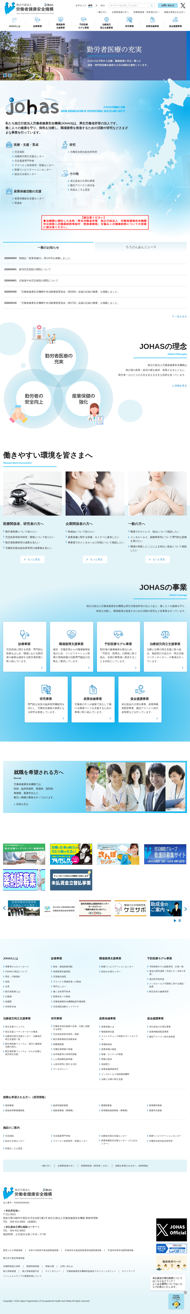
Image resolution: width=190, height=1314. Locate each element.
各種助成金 (106, 1044)
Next (185, 908)
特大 (103, 5)
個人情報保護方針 (30, 1271)
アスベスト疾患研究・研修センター (34, 165)
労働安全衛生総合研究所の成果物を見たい (28, 548)
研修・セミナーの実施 (112, 1054)
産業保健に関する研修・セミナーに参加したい (93, 537)
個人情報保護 (9, 1271)
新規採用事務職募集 (15, 1110)
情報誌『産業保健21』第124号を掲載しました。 (45, 258)
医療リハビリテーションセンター (33, 169)
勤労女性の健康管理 (159, 991)
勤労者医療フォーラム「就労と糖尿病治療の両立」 (23, 1045)
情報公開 (49, 1266)
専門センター (59, 986)
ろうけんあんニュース (141, 247)
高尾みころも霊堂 (13, 1148)
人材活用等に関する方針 (65, 1064)
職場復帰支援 (107, 1031)
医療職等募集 (155, 1105)
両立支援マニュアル (15, 1026)
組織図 (8, 1001)
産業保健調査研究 (109, 1069)
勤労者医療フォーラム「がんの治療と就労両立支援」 (23, 1053)
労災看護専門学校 (61, 1136)
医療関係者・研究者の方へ (146, 12)
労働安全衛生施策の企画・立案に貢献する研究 (71, 1027)
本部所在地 (10, 1006)
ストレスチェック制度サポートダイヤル (119, 1037)
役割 (7, 981)
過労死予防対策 (156, 979)
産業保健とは (107, 1026)
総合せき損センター (26, 174)
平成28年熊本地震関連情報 (121, 1250)
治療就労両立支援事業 (106, 26)
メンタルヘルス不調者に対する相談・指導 (167, 985)
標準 (90, 5)
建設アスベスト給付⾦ (82, 185)
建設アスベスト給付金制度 (162, 1036)
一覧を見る (181, 316)
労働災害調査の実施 (62, 1049)
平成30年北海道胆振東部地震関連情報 (83, 1250)
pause (10, 75)
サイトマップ (128, 1271)
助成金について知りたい (81, 531)
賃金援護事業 (175, 26)
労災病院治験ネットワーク (66, 1006)
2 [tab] (31, 75)
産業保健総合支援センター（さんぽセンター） (119, 1142)
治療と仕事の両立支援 (112, 1079)
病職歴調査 (58, 1044)
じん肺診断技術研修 (62, 1059)
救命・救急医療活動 (62, 966)
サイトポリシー (52, 1271)
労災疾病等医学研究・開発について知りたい (29, 537)
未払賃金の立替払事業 (160, 1026)
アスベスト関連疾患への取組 (67, 981)
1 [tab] (22, 75)
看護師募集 (106, 1105)
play (5, 75)
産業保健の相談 (108, 1049)
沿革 (7, 986)
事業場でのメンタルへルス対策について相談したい (96, 542)
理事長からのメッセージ (17, 966)
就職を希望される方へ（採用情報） (25, 1097)
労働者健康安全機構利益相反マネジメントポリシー (91, 1271)
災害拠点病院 (59, 976)
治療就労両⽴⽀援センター (29, 156)
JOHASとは (14, 26)
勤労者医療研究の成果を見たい (22, 542)
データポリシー (60, 1069)
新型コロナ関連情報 (12, 1250)
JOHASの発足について (16, 971)
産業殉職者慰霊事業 (159, 1031)
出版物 (8, 996)
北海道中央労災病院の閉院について (38, 280)
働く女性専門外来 (61, 991)
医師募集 (9, 1105)
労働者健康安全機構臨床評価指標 (69, 1001)
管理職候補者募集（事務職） (115, 1110)
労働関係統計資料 (11, 1266)
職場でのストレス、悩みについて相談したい (154, 531)
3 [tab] (41, 75)
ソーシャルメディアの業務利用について (22, 1276)
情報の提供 (106, 1059)
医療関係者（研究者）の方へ (95, 1165)
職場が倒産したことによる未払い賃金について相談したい (158, 548)
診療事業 (37, 26)
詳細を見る (181, 385)
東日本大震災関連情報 (14, 1258)
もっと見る (34, 559)
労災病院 (19, 152)
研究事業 (129, 26)
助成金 (18, 203)
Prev (4, 908)
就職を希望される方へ (174, 12)
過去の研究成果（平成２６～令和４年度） (167, 972)
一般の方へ (102, 12)
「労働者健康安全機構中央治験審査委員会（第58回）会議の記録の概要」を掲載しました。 (69, 291)
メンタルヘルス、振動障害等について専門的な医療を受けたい (158, 539)
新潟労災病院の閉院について (35, 269)
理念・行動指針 (12, 976)
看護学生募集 (155, 1110)
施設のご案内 (11, 1127)
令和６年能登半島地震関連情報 (43, 1250)
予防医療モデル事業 (83, 26)
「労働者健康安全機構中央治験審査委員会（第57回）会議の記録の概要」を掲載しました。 (69, 303)
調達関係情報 (32, 1266)
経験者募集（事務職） (64, 1110)
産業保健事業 (152, 26)
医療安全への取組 (61, 996)
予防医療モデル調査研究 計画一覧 (166, 966)
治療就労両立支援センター (114, 1136)
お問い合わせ (167, 5)
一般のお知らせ (48, 247)
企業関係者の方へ (120, 12)
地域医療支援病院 (61, 971)
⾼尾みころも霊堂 (80, 189)
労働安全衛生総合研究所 (161, 1141)
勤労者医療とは (12, 991)
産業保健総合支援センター (29, 198)
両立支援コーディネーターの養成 (21, 1031)
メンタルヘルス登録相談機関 (115, 1074)
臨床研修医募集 (60, 1105)
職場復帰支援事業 (60, 26)
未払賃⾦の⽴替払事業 (82, 181)
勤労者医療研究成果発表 (65, 1039)
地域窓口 (105, 1064)
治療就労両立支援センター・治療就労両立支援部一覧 (23, 1037)
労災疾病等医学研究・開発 (66, 1034)
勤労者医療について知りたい (21, 531)
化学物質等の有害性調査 (65, 1054)
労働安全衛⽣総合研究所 (83, 152)
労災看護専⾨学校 (24, 160)
